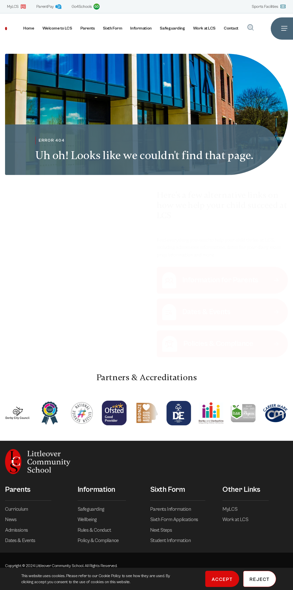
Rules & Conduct (98, 530)
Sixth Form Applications (177, 519)
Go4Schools (86, 7)
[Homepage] (3, 28)
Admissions (20, 530)
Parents (87, 28)
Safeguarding (172, 28)
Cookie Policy (110, 576)
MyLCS (16, 7)
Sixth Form (112, 28)
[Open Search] (250, 27)
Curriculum (20, 509)
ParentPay (48, 6)
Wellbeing (91, 519)
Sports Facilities (269, 6)
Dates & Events (23, 540)
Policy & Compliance (102, 540)
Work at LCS (204, 28)
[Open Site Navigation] (282, 28)
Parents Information (174, 509)
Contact (231, 28)
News (14, 519)
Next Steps (164, 530)
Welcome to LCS (57, 28)
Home (28, 28)
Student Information (174, 540)
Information (140, 28)
